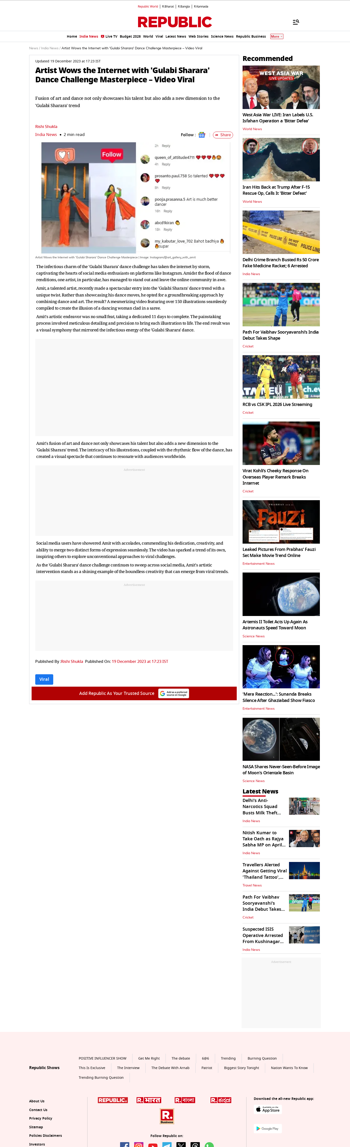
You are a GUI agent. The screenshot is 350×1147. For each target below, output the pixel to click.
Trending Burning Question (101, 1077)
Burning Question (262, 1058)
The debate (181, 1058)
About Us (36, 1101)
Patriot (206, 1068)
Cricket (248, 346)
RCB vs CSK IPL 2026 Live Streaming (277, 404)
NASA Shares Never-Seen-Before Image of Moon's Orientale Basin (281, 770)
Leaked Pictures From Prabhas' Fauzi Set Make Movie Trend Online (279, 552)
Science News (254, 636)
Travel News (252, 885)
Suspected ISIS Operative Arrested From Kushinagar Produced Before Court (263, 941)
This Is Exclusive (92, 1068)
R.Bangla (184, 6)
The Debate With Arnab (170, 1068)
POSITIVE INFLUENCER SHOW (102, 1058)
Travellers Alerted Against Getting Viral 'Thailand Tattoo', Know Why (265, 874)
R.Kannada (201, 6)
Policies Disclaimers (45, 1135)
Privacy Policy (40, 1118)
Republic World (148, 6)
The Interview (128, 1068)
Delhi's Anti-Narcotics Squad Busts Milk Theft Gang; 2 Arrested (260, 809)
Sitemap (36, 1127)
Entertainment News (259, 563)
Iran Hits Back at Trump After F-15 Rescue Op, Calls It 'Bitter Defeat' (276, 190)
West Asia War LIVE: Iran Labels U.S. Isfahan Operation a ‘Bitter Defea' (278, 118)
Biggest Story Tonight (241, 1068)
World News (252, 129)
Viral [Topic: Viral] (44, 679)
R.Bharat (168, 6)
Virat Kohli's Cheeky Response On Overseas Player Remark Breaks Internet (275, 477)
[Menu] (293, 22)
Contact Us (38, 1110)
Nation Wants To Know (289, 1068)
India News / (51, 48)
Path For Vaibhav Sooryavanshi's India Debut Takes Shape (281, 335)
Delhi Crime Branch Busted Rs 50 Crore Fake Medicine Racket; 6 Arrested (281, 263)
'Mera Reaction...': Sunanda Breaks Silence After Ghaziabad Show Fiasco (279, 697)
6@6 (205, 1058)
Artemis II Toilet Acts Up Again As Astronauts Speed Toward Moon (275, 625)
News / (34, 48)
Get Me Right (149, 1058)
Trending (228, 1058)
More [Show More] (277, 36)
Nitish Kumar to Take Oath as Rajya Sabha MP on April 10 (263, 842)
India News (46, 135)
